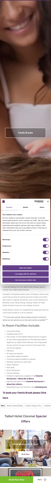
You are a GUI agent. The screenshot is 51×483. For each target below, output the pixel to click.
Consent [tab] (9, 207)
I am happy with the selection (25, 274)
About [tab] (42, 207)
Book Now (26, 454)
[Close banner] (48, 201)
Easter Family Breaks (15, 406)
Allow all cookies (25, 268)
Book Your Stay (17, 479)
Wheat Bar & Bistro (14, 384)
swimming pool (41, 387)
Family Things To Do (33, 406)
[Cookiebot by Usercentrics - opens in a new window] (34, 201)
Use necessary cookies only (25, 280)
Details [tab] (25, 207)
